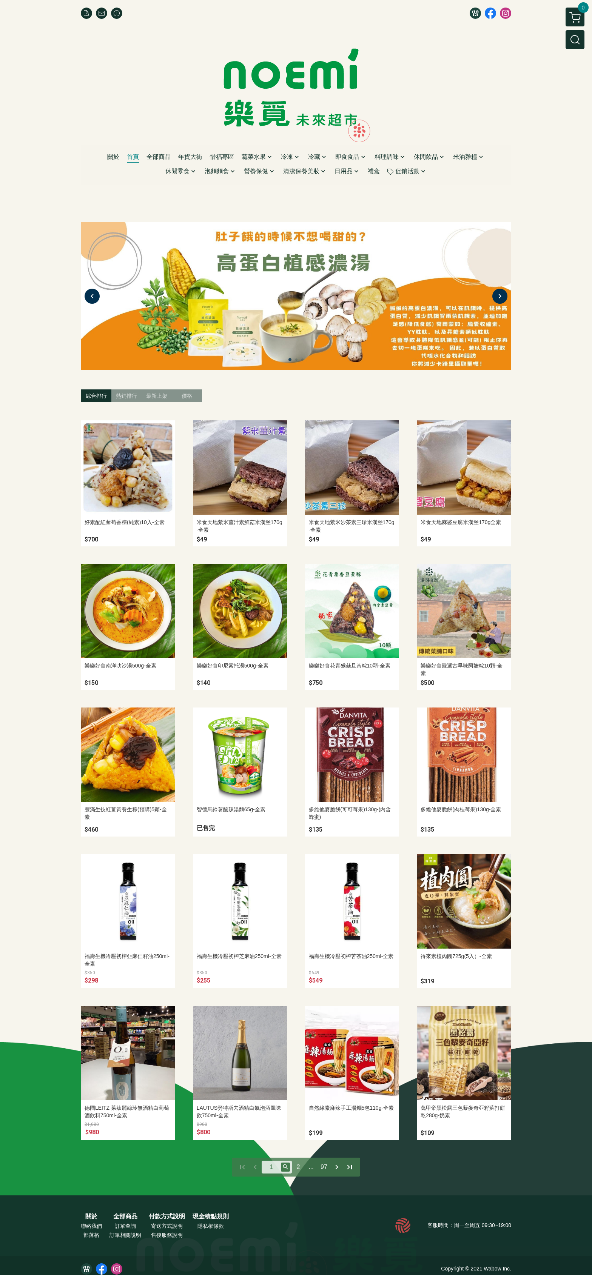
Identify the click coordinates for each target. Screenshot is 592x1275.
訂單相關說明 (125, 1235)
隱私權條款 (210, 1226)
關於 (91, 1216)
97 (324, 1167)
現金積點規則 (211, 1216)
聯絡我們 (91, 1226)
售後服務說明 (167, 1235)
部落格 (91, 1235)
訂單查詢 (125, 1226)
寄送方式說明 (167, 1226)
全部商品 (125, 1216)
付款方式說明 (167, 1216)
